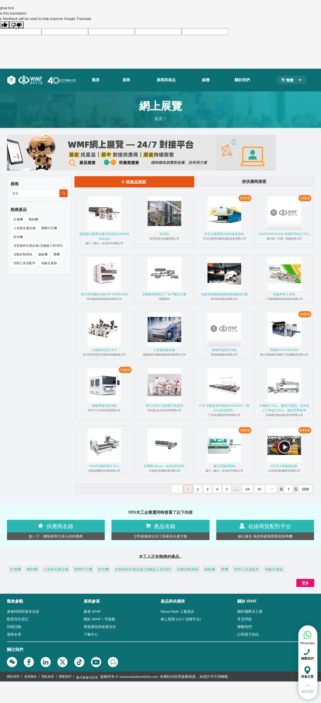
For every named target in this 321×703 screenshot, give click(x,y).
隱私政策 (47, 676)
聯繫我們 (65, 676)
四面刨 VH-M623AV (284, 350)
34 (247, 489)
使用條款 (30, 676)
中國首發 (304, 198)
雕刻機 (33, 219)
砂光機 (18, 237)
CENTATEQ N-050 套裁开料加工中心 (284, 234)
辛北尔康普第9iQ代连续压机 (224, 234)
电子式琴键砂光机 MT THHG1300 (104, 294)
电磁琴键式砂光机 (104, 405)
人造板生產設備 (24, 228)
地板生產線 (49, 263)
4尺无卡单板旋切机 (284, 466)
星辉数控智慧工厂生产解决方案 (164, 294)
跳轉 (305, 489)
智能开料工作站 (284, 294)
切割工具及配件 (24, 263)
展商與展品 (167, 80)
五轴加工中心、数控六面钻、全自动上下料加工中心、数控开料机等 (284, 408)
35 (259, 489)
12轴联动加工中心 (104, 350)
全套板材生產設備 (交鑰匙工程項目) (38, 245)
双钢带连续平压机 (224, 350)
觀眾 (97, 80)
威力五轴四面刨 (224, 466)
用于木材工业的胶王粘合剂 (164, 405)
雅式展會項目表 (87, 676)
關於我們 (244, 80)
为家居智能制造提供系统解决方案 (224, 294)
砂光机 (164, 234)
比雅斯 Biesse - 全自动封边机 (164, 466)
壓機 (56, 254)
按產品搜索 (133, 182)
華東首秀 (304, 430)
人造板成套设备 (164, 350)
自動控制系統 (22, 254)
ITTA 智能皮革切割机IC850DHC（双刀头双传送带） (224, 408)
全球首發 (245, 198)
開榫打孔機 (49, 228)
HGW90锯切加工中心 (104, 466)
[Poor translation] (16, 25)
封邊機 (18, 219)
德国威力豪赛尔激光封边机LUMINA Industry (104, 236)
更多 (305, 583)
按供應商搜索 (254, 182)
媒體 (207, 80)
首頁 (159, 118)
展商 (127, 80)
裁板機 (43, 254)
